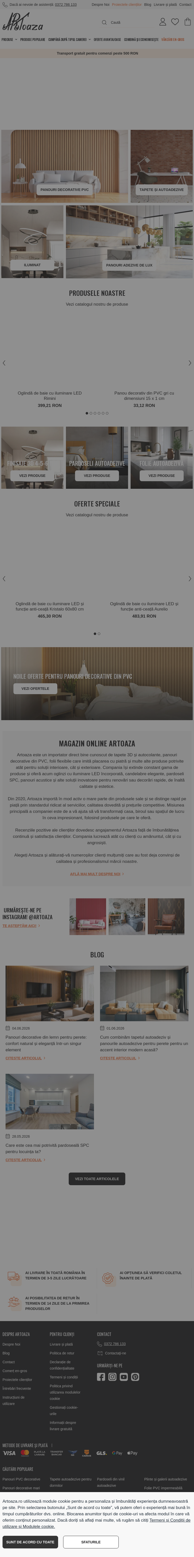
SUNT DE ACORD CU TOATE (30, 1542)
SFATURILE (91, 1542)
